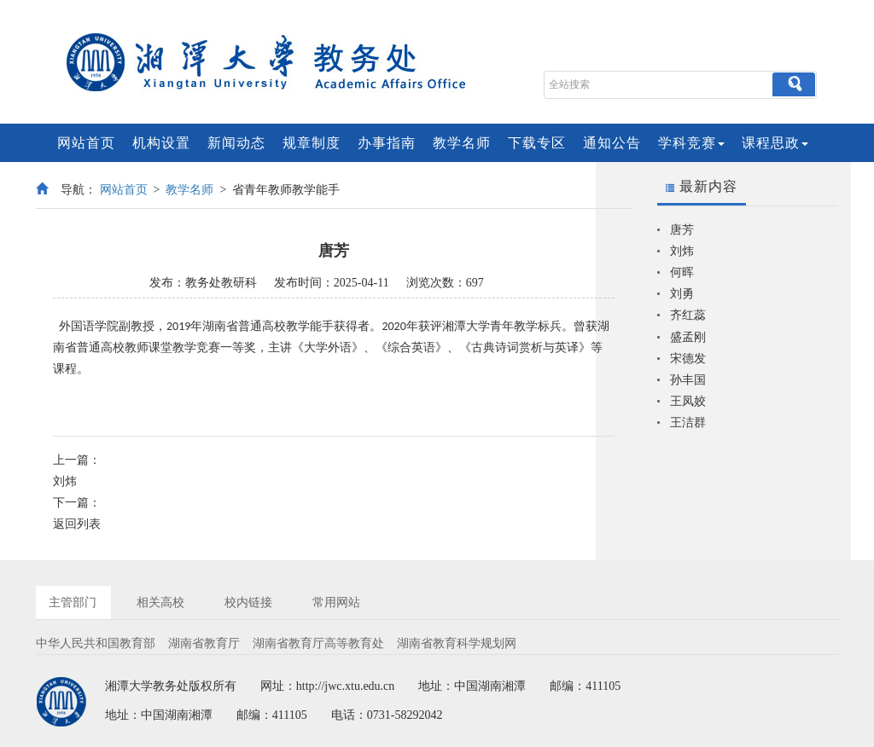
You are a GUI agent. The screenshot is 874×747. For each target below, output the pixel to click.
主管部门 (72, 602)
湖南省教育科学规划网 (456, 643)
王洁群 (688, 422)
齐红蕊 (688, 315)
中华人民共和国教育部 (95, 643)
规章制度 (312, 143)
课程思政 (775, 143)
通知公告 (612, 143)
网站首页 (86, 143)
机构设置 (161, 143)
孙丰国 (688, 380)
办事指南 (387, 143)
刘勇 (682, 293)
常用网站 (336, 602)
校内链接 (248, 602)
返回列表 (77, 524)
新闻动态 (236, 143)
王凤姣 (688, 401)
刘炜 (65, 481)
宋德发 (688, 358)
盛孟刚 (688, 337)
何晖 (682, 272)
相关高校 (160, 602)
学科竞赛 (691, 143)
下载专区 (537, 143)
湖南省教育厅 (204, 643)
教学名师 (462, 143)
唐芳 (682, 229)
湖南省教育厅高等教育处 (318, 643)
